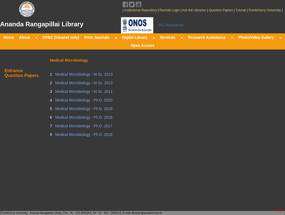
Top (279, 210)
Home (8, 37)
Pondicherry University (265, 10)
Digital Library (138, 37)
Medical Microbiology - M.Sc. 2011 (83, 91)
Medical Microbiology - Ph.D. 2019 (83, 109)
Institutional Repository (140, 10)
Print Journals (100, 37)
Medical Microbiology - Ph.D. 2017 (83, 126)
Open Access (142, 45)
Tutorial (240, 10)
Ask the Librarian (193, 10)
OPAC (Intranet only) (60, 37)
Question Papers (221, 10)
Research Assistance (210, 37)
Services (171, 37)
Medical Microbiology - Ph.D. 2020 (83, 100)
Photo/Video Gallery (260, 37)
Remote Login (169, 10)
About (28, 37)
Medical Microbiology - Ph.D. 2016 (83, 134)
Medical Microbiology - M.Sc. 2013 (83, 74)
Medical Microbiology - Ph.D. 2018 (83, 117)
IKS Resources (171, 25)
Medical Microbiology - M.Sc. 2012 (83, 83)
